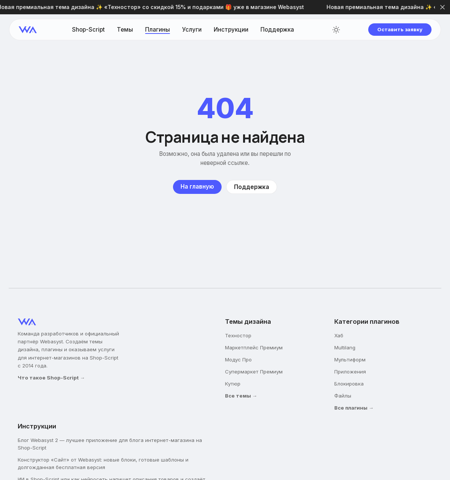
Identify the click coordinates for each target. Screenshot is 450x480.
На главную (197, 186)
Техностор (238, 335)
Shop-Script (88, 29)
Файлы (342, 396)
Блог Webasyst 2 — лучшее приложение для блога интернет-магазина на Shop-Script (110, 444)
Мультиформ (350, 360)
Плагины (157, 29)
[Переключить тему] (336, 29)
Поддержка (277, 29)
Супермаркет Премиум (254, 372)
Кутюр (232, 384)
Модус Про (238, 360)
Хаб (338, 335)
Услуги (192, 29)
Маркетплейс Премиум (254, 347)
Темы (125, 29)
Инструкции (231, 29)
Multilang (344, 347)
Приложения (350, 372)
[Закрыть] (442, 7)
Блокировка (349, 384)
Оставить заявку (399, 29)
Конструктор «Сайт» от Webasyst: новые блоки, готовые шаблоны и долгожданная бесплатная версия (103, 463)
